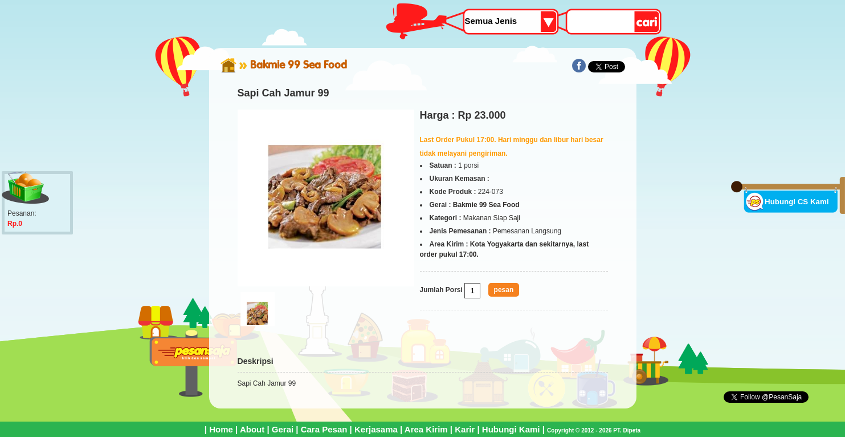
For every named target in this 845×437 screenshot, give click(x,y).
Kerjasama (376, 429)
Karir (465, 429)
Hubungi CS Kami (797, 201)
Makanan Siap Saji (491, 218)
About (252, 429)
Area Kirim (426, 429)
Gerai (282, 429)
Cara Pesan (324, 429)
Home (221, 429)
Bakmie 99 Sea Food (298, 64)
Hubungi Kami (511, 429)
